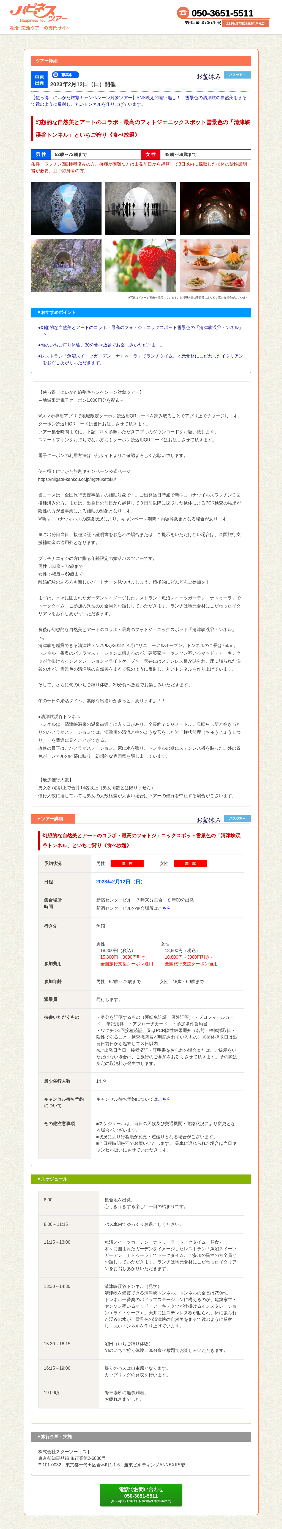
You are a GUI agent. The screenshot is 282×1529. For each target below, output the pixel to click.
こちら (164, 908)
